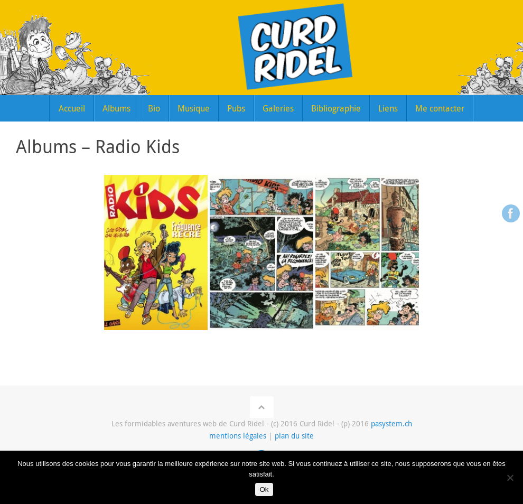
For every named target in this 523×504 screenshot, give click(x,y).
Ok (263, 489)
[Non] (510, 477)
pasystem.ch (391, 423)
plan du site (294, 436)
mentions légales (237, 436)
